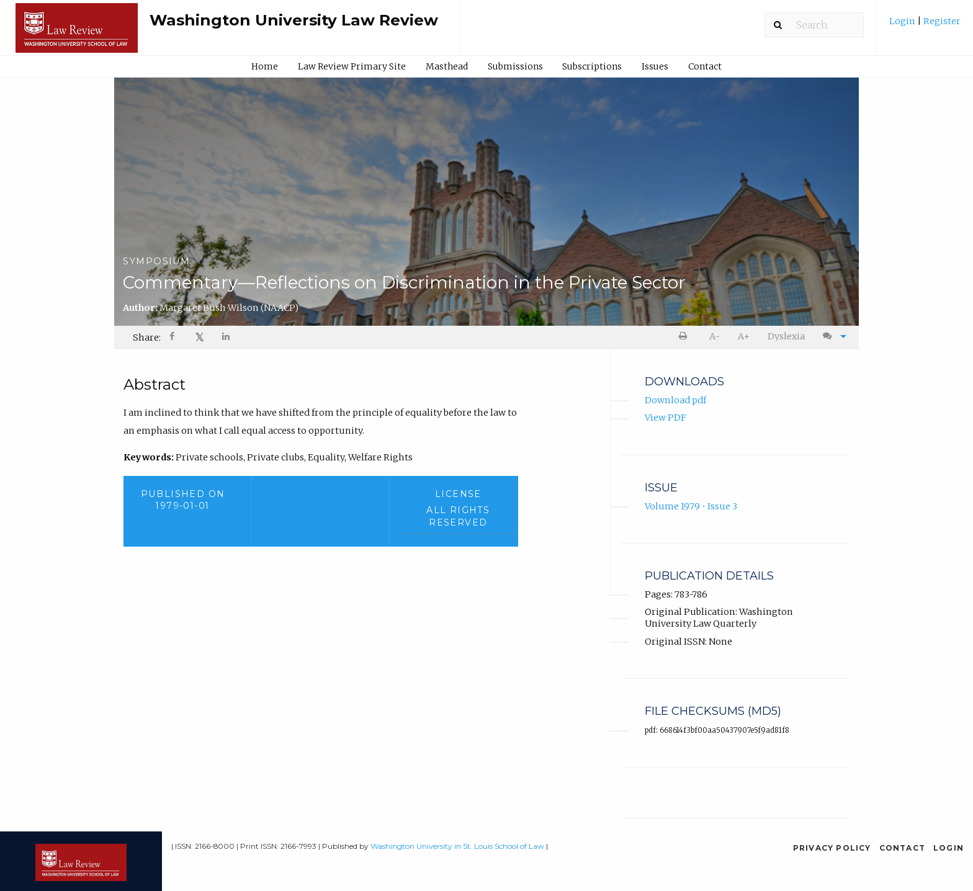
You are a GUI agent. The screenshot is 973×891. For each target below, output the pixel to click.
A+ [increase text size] (744, 336)
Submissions (515, 66)
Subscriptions (592, 66)
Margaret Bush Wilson (228, 307)
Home (264, 66)
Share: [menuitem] (147, 337)
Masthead (447, 66)
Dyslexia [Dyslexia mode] (786, 336)
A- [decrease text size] (714, 336)
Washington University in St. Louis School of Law (457, 846)
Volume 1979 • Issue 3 (691, 506)
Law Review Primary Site (352, 66)
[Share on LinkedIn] (226, 338)
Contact (705, 66)
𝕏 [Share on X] (199, 337)
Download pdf (675, 400)
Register (941, 21)
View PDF (665, 417)
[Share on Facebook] (173, 338)
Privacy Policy (832, 848)
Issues (655, 66)
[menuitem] (925, 25)
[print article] (685, 336)
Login (903, 21)
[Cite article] (832, 336)
